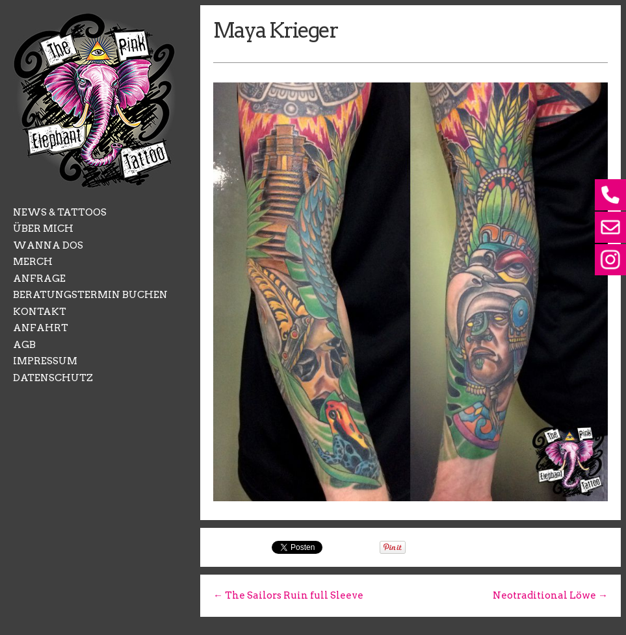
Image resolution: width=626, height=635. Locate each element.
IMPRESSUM (45, 361)
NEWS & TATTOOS (60, 212)
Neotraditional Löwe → (550, 595)
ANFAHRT (40, 328)
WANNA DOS (48, 245)
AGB (24, 345)
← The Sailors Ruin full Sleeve (288, 595)
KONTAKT (39, 312)
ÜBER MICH (43, 228)
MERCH (33, 262)
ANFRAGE (39, 278)
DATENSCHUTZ (53, 378)
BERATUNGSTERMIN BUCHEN (90, 295)
